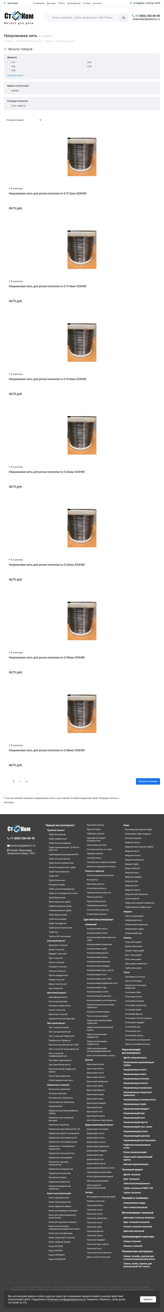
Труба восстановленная (60, 927)
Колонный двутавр (58, 1001)
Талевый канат (94, 858)
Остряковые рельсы (97, 888)
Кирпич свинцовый (134, 950)
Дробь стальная (56, 949)
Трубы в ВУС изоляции (60, 936)
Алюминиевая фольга (97, 953)
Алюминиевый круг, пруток (100, 970)
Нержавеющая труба (134, 1104)
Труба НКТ (54, 876)
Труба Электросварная (60, 843)
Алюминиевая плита (97, 933)
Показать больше (148, 781)
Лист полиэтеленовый (135, 1207)
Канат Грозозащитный (60, 1202)
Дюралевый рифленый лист (101, 1168)
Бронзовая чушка (95, 1094)
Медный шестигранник (136, 894)
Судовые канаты (95, 853)
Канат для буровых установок (63, 1210)
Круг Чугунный (131, 1179)
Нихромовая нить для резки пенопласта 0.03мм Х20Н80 (47, 564)
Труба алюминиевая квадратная (97, 1035)
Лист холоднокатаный (60, 1032)
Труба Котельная (57, 880)
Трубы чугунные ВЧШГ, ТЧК (138, 1188)
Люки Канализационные (136, 1183)
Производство (74, 3)
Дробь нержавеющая (135, 1057)
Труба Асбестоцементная (61, 863)
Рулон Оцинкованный (59, 1076)
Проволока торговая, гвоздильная (59, 1163)
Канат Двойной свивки (60, 1206)
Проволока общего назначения (64, 1133)
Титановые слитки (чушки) (138, 1018)
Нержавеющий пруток (135, 1122)
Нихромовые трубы (134, 929)
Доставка (51, 3)
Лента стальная (56, 962)
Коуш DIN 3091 (56, 1250)
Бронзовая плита (95, 1073)
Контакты (97, 3)
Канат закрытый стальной (62, 1237)
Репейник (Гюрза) (57, 1177)
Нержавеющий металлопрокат (131, 1051)
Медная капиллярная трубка (139, 847)
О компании (39, 3)
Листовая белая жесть (60, 1064)
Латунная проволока (97, 1218)
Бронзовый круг (94, 1107)
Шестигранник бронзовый (100, 1120)
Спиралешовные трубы (60, 910)
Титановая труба (133, 1009)
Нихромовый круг (133, 933)
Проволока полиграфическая (63, 1142)
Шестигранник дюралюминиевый (96, 1186)
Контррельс (92, 879)
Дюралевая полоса (96, 1142)
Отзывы (87, 3)
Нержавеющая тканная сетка (139, 1099)
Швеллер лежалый (133, 1231)
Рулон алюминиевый (97, 1016)
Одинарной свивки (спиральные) (96, 839)
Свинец (127, 937)
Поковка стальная (57, 966)
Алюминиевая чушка (97, 957)
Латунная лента (94, 1209)
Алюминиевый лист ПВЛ (99, 979)
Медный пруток (132, 890)
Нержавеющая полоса (135, 1083)
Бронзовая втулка (95, 1064)
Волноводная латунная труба (101, 1196)
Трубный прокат (56, 830)
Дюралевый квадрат (97, 1150)
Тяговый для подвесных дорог (101, 862)
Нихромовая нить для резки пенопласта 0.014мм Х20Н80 (47, 286)
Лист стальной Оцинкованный (64, 1049)
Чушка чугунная (132, 1192)
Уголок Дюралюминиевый (100, 1176)
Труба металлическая (59, 859)
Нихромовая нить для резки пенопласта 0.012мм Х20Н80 (47, 193)
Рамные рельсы (95, 897)
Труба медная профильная (138, 907)
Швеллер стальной (58, 1014)
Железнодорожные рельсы (100, 875)
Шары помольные (57, 984)
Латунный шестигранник (99, 1252)
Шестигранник (56, 988)
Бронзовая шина (95, 1099)
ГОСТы (61, 3)
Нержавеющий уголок (135, 1131)
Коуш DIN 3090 (56, 1246)
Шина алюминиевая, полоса (101, 1055)
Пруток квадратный (58, 975)
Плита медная (132, 898)
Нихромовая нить (133, 920)
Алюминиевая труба (97, 948)
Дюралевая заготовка (97, 1129)
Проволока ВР (55, 1106)
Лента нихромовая (134, 916)
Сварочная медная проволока (139, 903)
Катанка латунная (95, 1201)
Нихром (127, 911)
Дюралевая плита (96, 1137)
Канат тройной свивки (60, 1242)
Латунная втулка (95, 1205)
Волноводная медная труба (138, 829)
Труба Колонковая (57, 919)
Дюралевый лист (95, 1159)
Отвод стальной (132, 1241)
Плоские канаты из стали (99, 849)
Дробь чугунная (131, 1174)
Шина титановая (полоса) (137, 1044)
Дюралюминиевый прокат (99, 1124)
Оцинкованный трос (97, 845)
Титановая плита (133, 996)
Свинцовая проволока (136, 963)
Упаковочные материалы (137, 1251)
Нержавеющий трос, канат (137, 1126)
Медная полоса (132, 855)
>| (26, 781)
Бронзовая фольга (96, 1090)
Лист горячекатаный (59, 1027)
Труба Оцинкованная (59, 871)
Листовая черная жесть (60, 1060)
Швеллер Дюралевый (97, 1181)
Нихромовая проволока (136, 924)
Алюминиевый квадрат (98, 966)
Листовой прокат (56, 1023)
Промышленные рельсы (99, 892)
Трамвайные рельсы (97, 905)
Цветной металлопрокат (99, 919)
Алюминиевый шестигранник (101, 1000)
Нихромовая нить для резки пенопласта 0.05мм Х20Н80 (47, 657)
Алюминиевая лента (97, 928)
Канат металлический (59, 1193)
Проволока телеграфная (60, 1157)
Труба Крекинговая (58, 915)
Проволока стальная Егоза (62, 1153)
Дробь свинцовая (133, 946)
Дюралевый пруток (96, 1163)
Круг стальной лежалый (136, 1222)
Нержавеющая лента (135, 1069)
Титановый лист (133, 1031)
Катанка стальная (57, 1093)
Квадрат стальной (57, 953)
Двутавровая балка (58, 997)
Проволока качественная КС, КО (64, 1129)
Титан (126, 972)
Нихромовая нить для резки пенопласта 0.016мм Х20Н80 (47, 379)
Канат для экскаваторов (60, 1233)
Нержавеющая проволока (137, 1087)
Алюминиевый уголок (98, 991)
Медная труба (132, 864)
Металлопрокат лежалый (137, 1212)
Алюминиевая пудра (134, 1203)
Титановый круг (132, 1027)
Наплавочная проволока (61, 1098)
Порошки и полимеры (135, 1197)
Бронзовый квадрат (96, 1103)
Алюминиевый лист (97, 974)
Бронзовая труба (95, 1086)
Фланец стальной (132, 1246)
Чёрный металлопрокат (60, 825)
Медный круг (131, 881)
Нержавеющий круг (134, 1113)
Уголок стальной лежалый (137, 1226)
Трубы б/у (53, 932)
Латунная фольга (95, 1231)
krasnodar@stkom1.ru (146, 19)
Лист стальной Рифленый (61, 1036)
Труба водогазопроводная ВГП (63, 854)
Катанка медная (133, 838)
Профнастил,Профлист (60, 1040)
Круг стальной (56, 958)
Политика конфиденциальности (66, 1299)
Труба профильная (58, 839)
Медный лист (132, 885)
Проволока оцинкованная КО (63, 1137)
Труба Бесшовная (57, 834)
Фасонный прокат (56, 992)
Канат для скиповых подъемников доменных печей (64, 1227)
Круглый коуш (94, 829)
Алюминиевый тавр (97, 987)
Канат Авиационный (59, 1197)
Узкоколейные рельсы (98, 910)
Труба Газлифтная (57, 923)
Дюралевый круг (95, 1155)
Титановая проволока (135, 1005)
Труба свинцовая (133, 968)
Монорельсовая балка (59, 1005)
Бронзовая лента (95, 1068)
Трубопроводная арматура (138, 1236)
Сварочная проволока (59, 1182)
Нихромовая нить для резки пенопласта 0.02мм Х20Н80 (47, 472)
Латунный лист (94, 1248)
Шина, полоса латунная (98, 1257)
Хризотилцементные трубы (62, 867)
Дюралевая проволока (98, 1146)
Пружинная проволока (60, 1173)
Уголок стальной (57, 1010)
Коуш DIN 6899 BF (57, 1259)
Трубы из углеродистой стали (63, 893)
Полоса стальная (57, 971)
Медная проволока (134, 860)
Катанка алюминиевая (98, 1011)
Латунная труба (94, 1227)
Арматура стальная (58, 945)
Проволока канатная (59, 1124)
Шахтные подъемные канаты (101, 866)
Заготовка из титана (135, 977)
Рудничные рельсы (96, 901)
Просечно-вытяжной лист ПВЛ (64, 1045)
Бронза (89, 1060)
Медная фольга (132, 868)
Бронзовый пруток (96, 1116)
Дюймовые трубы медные (138, 834)
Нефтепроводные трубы (60, 906)
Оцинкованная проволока (61, 1102)
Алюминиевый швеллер (99, 996)
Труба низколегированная (61, 889)
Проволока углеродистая (61, 1169)
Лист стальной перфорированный (58, 1054)
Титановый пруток (134, 1035)
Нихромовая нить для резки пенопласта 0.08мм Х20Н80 (47, 750)
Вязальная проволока (59, 1089)
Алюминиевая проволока (99, 944)
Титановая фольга (134, 1014)
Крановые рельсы (95, 884)
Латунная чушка (95, 1235)
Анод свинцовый (133, 942)
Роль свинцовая (133, 959)
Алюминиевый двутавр (98, 961)
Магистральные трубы (60, 902)
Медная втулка (132, 842)
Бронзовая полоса (96, 1077)
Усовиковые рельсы (97, 914)
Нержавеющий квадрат (136, 1108)
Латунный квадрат (96, 1240)
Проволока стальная (58, 1085)
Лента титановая (133, 981)
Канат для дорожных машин (63, 1222)
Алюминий (91, 924)
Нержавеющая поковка (136, 1078)
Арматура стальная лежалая (139, 1217)
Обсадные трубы (57, 884)
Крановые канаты (95, 825)
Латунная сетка (94, 1222)
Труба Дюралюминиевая (99, 1172)
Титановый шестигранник (138, 1040)
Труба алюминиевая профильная (97, 1042)
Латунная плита (94, 1214)
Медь (126, 825)
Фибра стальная (57, 979)
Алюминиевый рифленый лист (102, 983)
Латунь (89, 1192)
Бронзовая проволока (97, 1081)
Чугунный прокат (132, 1169)
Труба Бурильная (57, 897)
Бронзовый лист (95, 1111)
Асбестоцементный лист (61, 1080)
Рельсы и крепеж (94, 871)
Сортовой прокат (56, 940)
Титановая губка (133, 992)
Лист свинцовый (133, 955)
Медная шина (132, 872)
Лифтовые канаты (95, 833)
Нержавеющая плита (135, 1074)
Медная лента (132, 851)
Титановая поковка (134, 1001)
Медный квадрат (133, 877)
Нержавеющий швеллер (136, 1136)
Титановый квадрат (134, 1022)
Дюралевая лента (95, 1133)
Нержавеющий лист (134, 1117)
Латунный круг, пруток (98, 1244)
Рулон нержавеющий (134, 1152)
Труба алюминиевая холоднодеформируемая (99, 1049)
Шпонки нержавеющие (135, 1164)
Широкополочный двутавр (62, 1018)
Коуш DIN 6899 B (57, 1255)
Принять (148, 1299)
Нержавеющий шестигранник (139, 1140)
